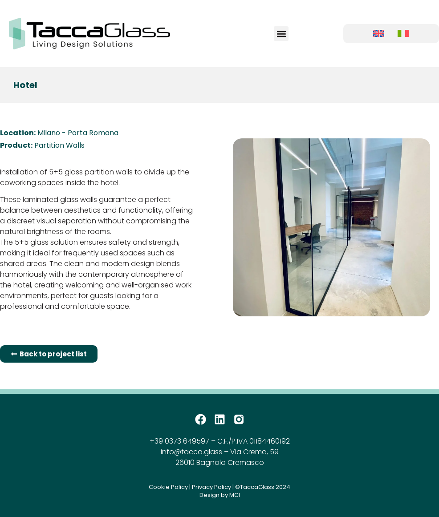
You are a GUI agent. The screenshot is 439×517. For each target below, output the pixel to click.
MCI (234, 495)
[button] (281, 33)
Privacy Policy (211, 487)
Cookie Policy (168, 487)
